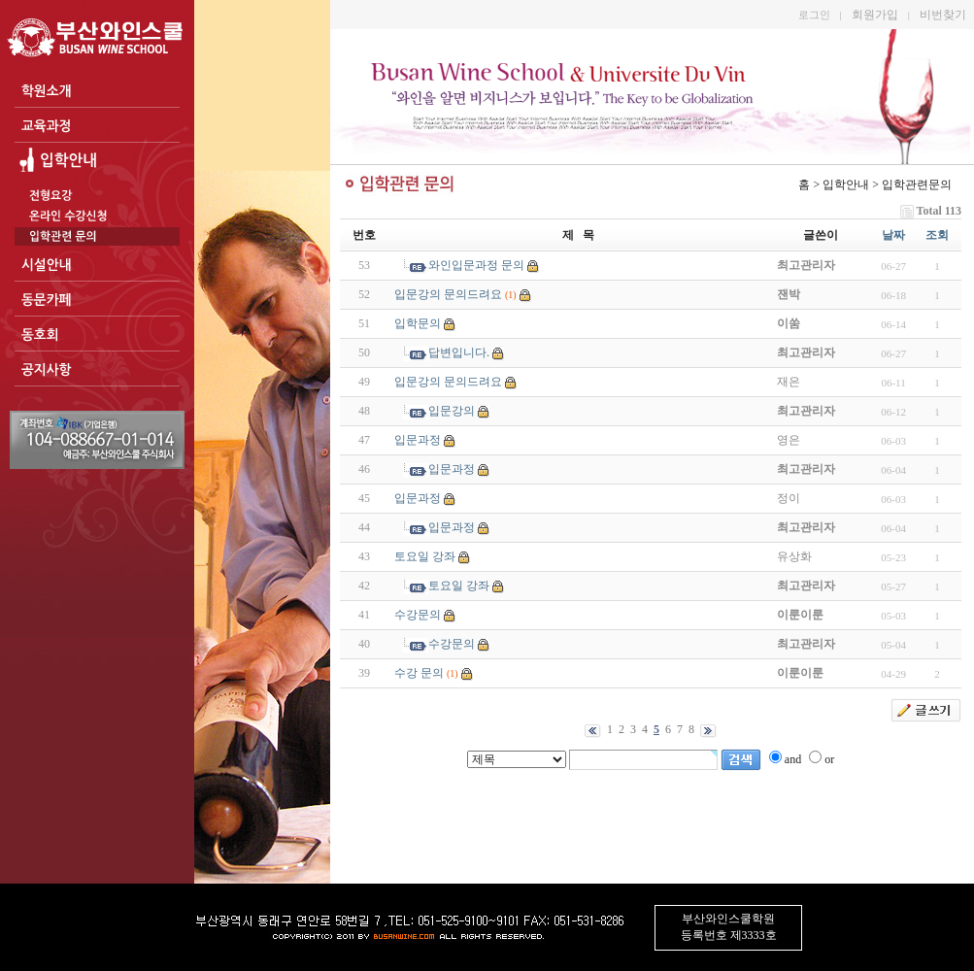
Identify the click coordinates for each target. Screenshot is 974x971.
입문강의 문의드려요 (448, 294)
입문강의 (451, 411)
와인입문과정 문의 (476, 265)
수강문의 (417, 614)
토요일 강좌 (424, 556)
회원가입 (875, 14)
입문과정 (417, 440)
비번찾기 (943, 14)
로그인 (814, 14)
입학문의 (417, 323)
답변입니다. (458, 352)
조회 (937, 235)
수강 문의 (419, 673)
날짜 (893, 235)
